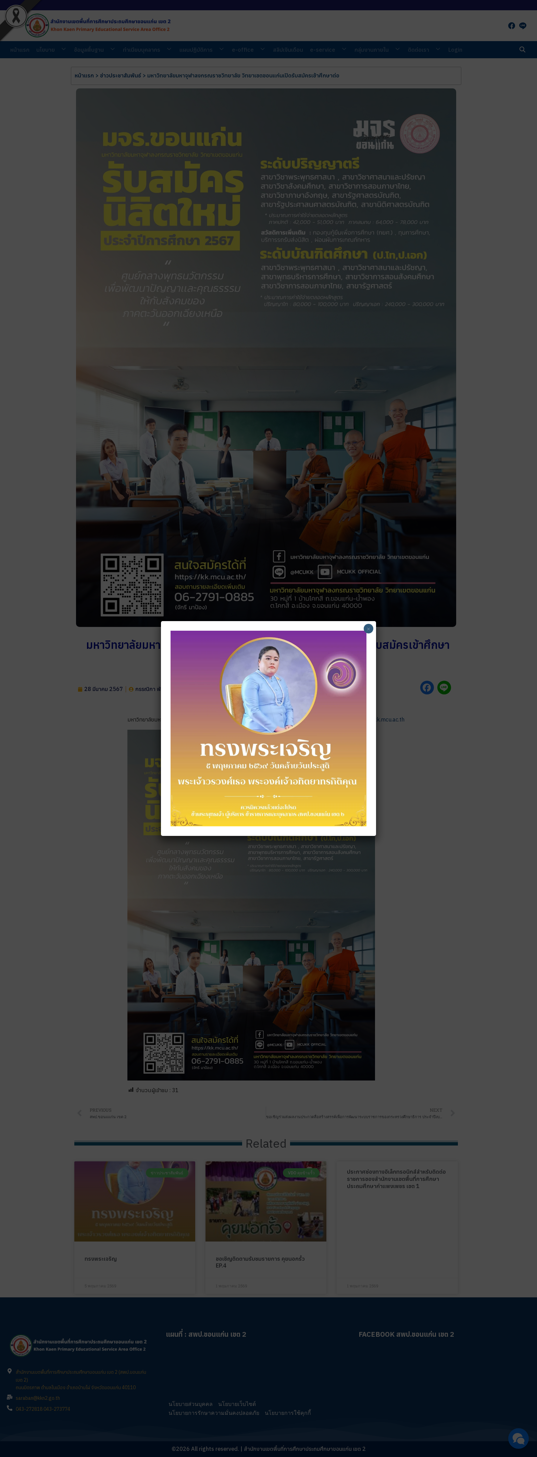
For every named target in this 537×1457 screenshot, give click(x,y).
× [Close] (368, 628)
